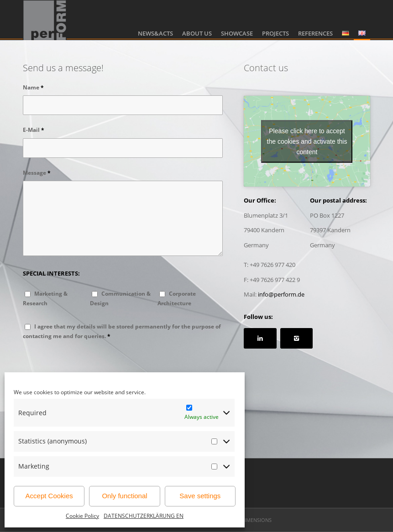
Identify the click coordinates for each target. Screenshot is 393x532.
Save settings (199, 496)
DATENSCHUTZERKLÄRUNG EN (143, 516)
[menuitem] (155, 20)
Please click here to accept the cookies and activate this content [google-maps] (307, 141)
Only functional (124, 496)
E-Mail (33, 130)
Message (37, 173)
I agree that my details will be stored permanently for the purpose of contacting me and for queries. (122, 331)
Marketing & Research (45, 298)
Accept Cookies (49, 496)
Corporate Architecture (176, 298)
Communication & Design (120, 298)
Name (33, 87)
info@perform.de (281, 294)
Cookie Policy (82, 516)
